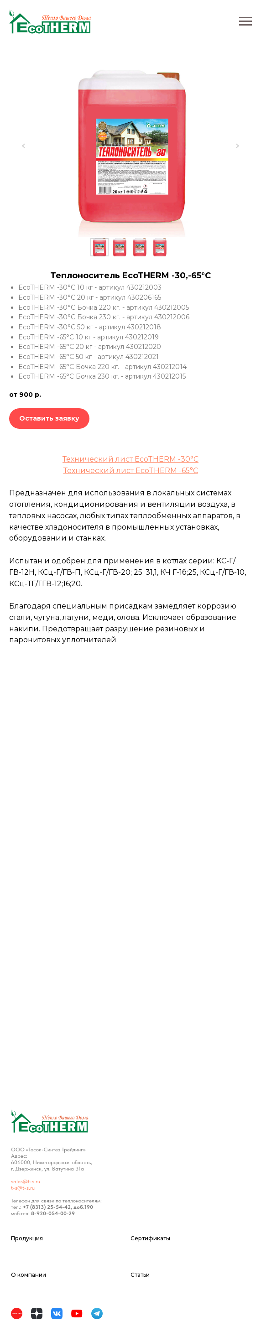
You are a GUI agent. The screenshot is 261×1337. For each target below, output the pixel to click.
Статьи (140, 1274)
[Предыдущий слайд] (23, 145)
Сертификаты (150, 1238)
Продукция (27, 1238)
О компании (28, 1274)
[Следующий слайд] (237, 145)
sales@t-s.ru (25, 1181)
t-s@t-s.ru (23, 1188)
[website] (18, 1315)
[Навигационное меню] (245, 21)
